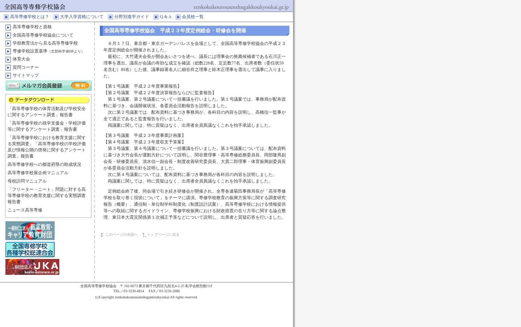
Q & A (167, 16)
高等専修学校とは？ (32, 16)
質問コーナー (26, 67)
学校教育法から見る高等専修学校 (45, 43)
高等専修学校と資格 (32, 26)
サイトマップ (26, 75)
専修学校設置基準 (49, 51)
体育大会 (21, 59)
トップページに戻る (163, 234)
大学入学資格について (84, 16)
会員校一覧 (195, 16)
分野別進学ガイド (133, 16)
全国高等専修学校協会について (43, 35)
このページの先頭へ (121, 234)
